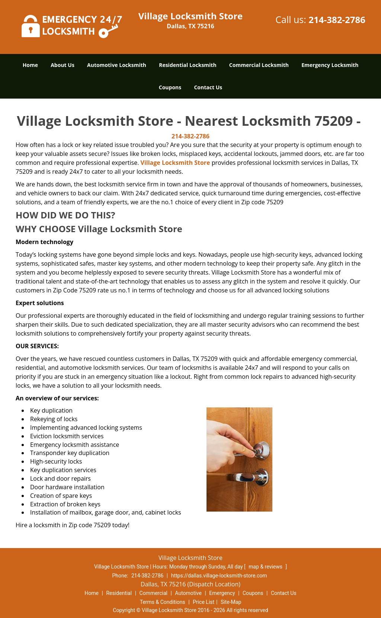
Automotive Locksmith (116, 64)
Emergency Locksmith (329, 64)
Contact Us (208, 87)
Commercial (153, 593)
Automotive (188, 593)
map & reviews (266, 567)
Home (30, 64)
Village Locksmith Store (175, 162)
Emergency (222, 593)
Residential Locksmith (188, 64)
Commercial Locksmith (259, 64)
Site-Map (231, 602)
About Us (62, 64)
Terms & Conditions (162, 602)
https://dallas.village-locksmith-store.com (219, 576)
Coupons (170, 87)
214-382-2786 (336, 19)
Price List (203, 602)
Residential (119, 593)
